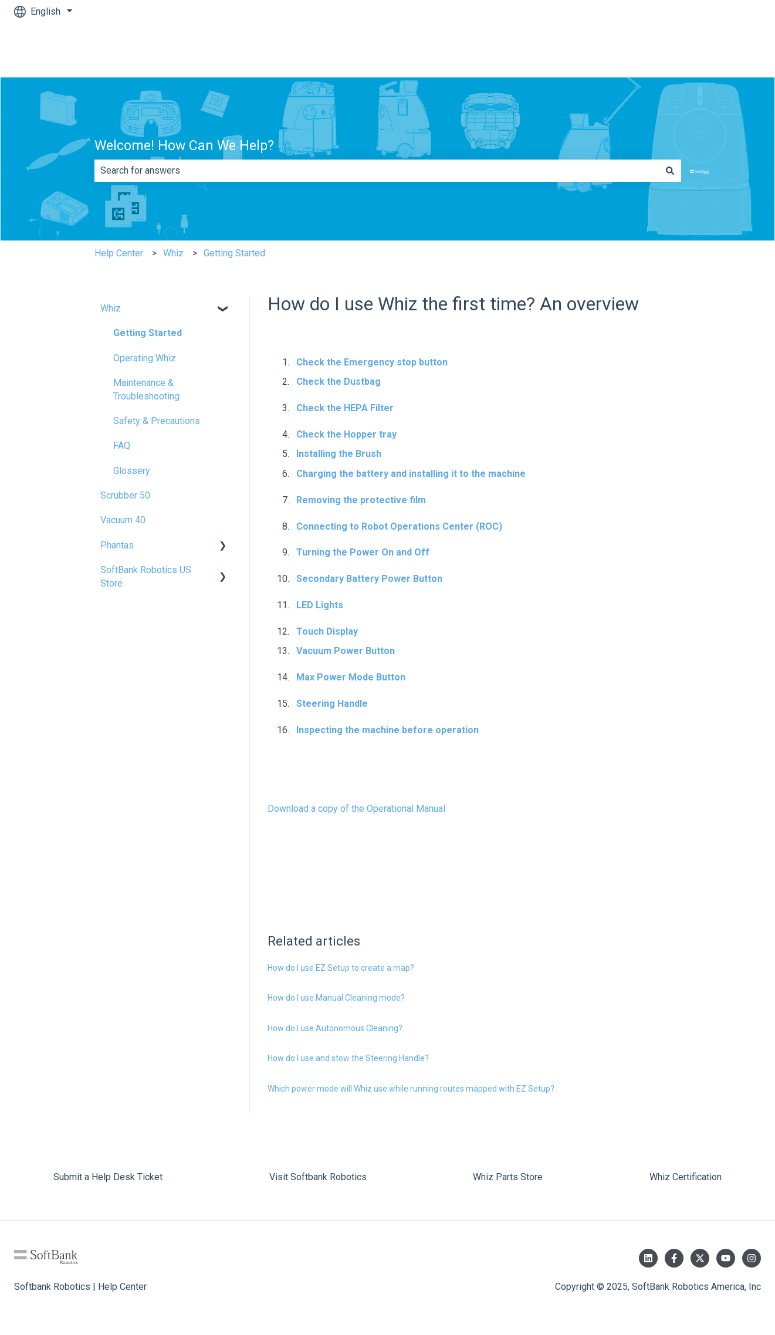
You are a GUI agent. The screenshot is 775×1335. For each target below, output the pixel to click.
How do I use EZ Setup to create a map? (341, 968)
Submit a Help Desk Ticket (694, 50)
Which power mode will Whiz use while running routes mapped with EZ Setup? (411, 1088)
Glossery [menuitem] (131, 470)
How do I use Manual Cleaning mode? (336, 997)
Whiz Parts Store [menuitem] (508, 1176)
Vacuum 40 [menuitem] (122, 520)
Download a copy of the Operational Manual (356, 808)
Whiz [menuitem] (110, 308)
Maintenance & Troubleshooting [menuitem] (146, 389)
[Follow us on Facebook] (674, 1258)
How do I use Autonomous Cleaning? (335, 1028)
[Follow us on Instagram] (751, 1258)
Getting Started (234, 253)
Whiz (173, 253)
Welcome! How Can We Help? (184, 146)
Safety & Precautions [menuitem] (156, 420)
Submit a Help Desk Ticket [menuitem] (108, 1176)
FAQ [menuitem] (121, 445)
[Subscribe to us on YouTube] (725, 1258)
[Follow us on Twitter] (700, 1258)
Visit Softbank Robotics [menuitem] (318, 1176)
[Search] (670, 171)
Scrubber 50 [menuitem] (125, 495)
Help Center (118, 253)
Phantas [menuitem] (117, 545)
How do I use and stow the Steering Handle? (348, 1058)
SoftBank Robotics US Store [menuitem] (145, 576)
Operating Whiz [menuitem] (144, 358)
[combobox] (376, 171)
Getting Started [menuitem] (147, 332)
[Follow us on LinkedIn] (648, 1258)
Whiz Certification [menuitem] (685, 1176)
